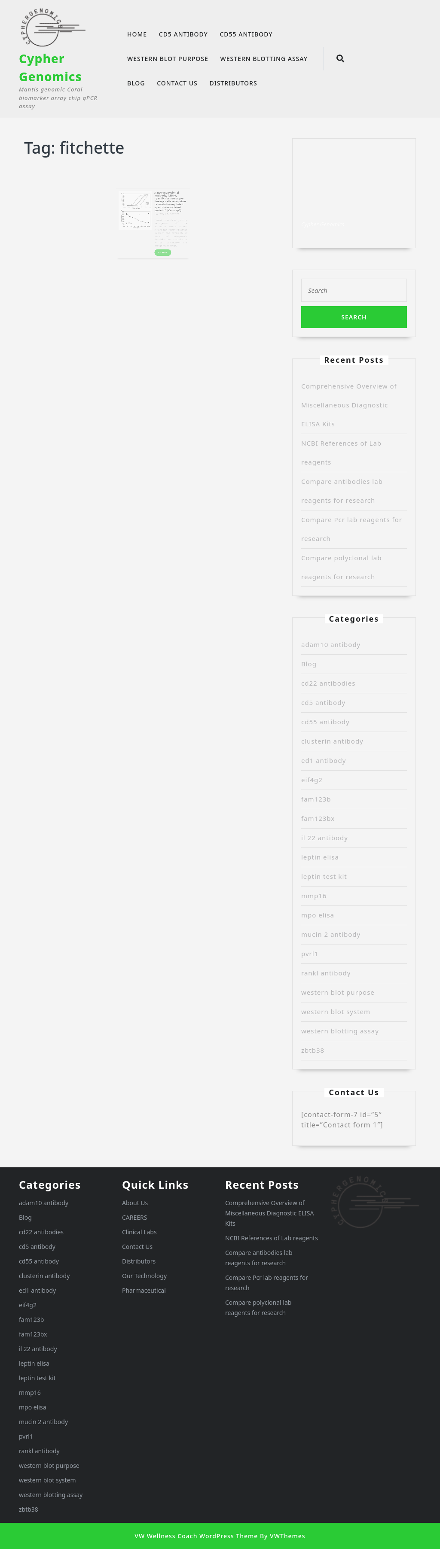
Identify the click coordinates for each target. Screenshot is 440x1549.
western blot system (335, 1011)
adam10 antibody (331, 644)
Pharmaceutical (144, 1290)
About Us (135, 1203)
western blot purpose (167, 59)
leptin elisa (320, 857)
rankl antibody (326, 973)
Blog (136, 83)
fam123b (316, 799)
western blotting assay (263, 59)
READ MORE (160, 241)
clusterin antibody (332, 741)
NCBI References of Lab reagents (271, 1238)
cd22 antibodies (328, 683)
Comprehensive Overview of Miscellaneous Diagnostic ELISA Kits (349, 405)
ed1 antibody (323, 760)
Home (137, 34)
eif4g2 (312, 779)
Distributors (233, 83)
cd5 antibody (183, 34)
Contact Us (177, 83)
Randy (158, 214)
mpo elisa (317, 915)
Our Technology (144, 1276)
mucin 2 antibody (331, 934)
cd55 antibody (246, 34)
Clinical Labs (139, 1232)
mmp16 (314, 895)
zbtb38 (312, 1050)
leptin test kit (324, 876)
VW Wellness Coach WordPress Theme (196, 1536)
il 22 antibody (324, 837)
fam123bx (318, 818)
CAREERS (134, 1217)
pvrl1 (309, 953)
